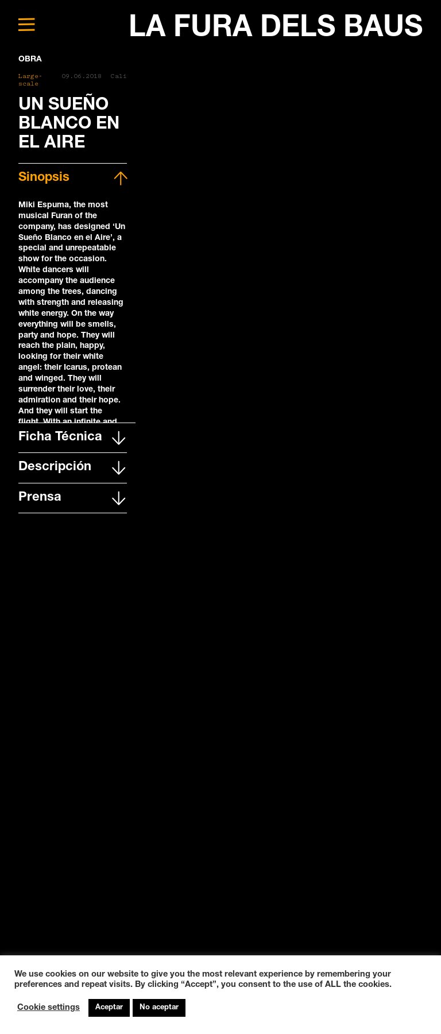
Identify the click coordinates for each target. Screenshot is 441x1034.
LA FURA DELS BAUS (276, 29)
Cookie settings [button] (48, 1008)
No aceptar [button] (159, 1008)
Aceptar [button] (109, 1008)
